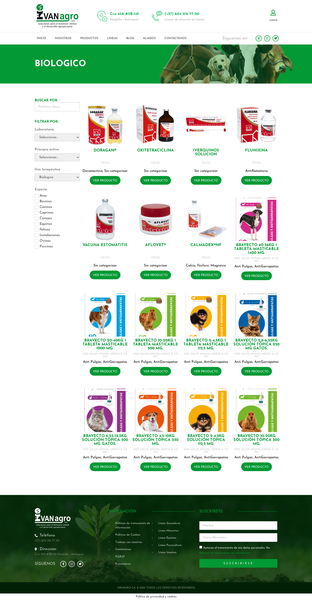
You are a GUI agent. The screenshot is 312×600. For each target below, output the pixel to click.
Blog (130, 38)
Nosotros (63, 38)
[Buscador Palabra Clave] (57, 106)
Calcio (190, 265)
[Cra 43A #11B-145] (102, 16)
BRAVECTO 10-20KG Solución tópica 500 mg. (256, 440)
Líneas (112, 38)
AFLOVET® (155, 245)
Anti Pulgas (243, 266)
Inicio (41, 38)
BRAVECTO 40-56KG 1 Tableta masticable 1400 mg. (256, 249)
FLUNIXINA (256, 150)
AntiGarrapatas (266, 266)
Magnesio (218, 265)
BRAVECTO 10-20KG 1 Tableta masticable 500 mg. (155, 344)
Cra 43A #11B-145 (124, 14)
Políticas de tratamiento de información (224, 553)
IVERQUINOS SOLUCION (206, 152)
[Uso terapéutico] (57, 177)
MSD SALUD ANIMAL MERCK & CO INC (256, 259)
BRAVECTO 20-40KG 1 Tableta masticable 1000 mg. (105, 344)
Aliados (149, 38)
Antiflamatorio (256, 171)
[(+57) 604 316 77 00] (157, 16)
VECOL (105, 163)
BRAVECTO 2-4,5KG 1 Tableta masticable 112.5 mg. (206, 344)
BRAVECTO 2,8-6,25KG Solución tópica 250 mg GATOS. (256, 344)
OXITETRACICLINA (155, 150)
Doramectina (92, 171)
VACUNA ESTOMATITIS (105, 245)
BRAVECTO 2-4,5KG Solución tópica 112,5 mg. (206, 440)
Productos (89, 38)
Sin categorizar (116, 171)
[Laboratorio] (57, 137)
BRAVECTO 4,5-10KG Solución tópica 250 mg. (155, 440)
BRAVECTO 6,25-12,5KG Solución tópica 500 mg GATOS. (105, 440)
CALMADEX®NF (205, 245)
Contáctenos (175, 38)
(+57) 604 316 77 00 (182, 14)
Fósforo (203, 265)
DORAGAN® (105, 150)
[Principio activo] (57, 157)
